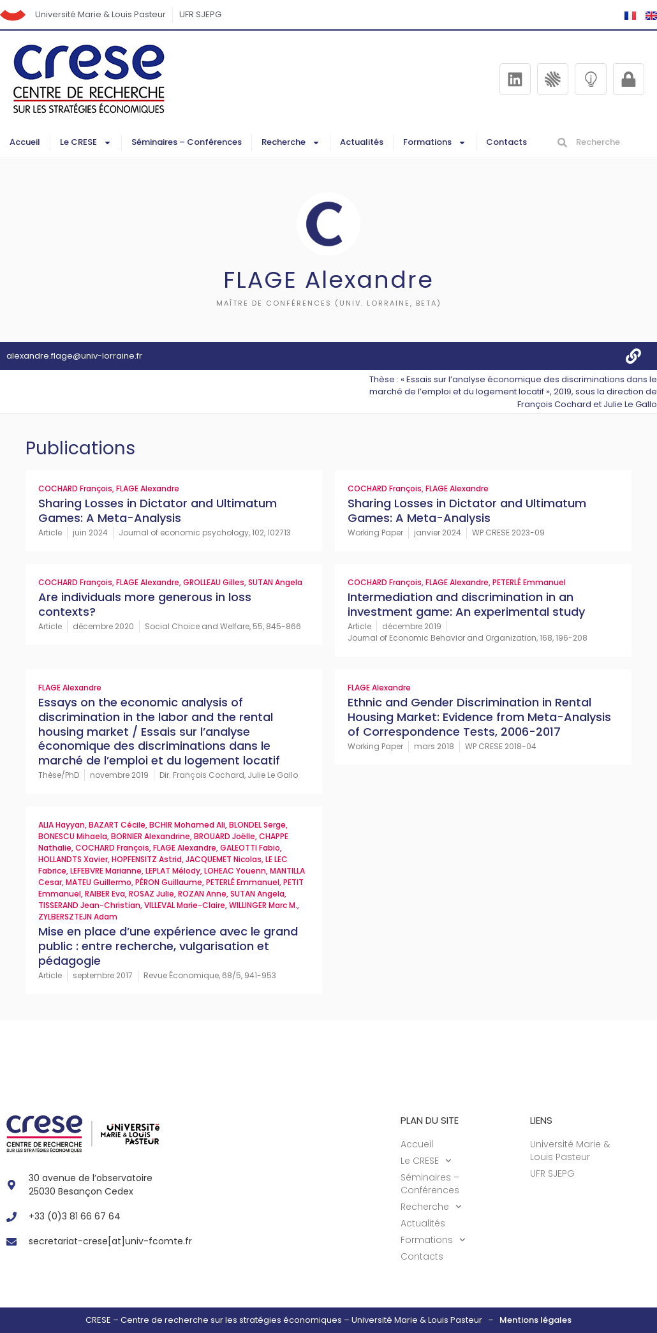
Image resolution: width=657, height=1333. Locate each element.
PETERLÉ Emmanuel (529, 582)
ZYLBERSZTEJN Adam (77, 916)
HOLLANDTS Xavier (73, 859)
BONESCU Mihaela (72, 836)
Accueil (25, 142)
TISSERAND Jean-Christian (89, 905)
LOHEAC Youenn (235, 870)
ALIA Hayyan (61, 824)
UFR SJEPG (200, 14)
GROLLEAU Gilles (213, 582)
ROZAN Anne (202, 893)
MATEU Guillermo (98, 882)
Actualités (361, 142)
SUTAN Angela (275, 582)
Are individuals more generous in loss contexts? (144, 604)
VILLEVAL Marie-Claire (184, 905)
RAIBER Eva (105, 893)
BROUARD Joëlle (224, 836)
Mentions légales (535, 1320)
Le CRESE (86, 142)
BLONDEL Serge (257, 824)
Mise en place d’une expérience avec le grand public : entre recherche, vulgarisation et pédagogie (168, 945)
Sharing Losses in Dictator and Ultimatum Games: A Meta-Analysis (157, 510)
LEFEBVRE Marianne (106, 870)
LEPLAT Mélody (172, 870)
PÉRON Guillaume (168, 882)
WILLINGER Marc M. (263, 905)
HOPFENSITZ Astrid (147, 859)
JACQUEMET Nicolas (224, 859)
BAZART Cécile (117, 824)
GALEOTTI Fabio (250, 847)
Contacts (506, 142)
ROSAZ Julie (151, 893)
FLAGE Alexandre (147, 488)
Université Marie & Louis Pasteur (100, 14)
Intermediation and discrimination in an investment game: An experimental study (466, 604)
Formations (434, 142)
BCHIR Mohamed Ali (187, 824)
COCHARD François (75, 488)
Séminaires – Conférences (186, 142)
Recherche (291, 142)
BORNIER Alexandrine (150, 836)
